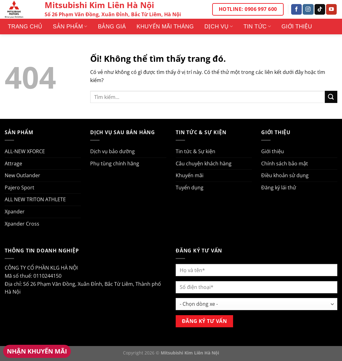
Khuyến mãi (189, 175)
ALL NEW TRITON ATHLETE (35, 199)
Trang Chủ (25, 26)
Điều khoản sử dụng (285, 175)
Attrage (13, 163)
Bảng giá (112, 26)
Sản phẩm (70, 26)
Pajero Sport (19, 187)
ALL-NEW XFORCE (25, 151)
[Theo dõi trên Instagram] (308, 9)
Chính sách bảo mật (284, 163)
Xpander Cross (22, 223)
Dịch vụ (218, 26)
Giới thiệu (296, 26)
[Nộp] (331, 97)
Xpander (15, 211)
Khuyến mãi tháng (165, 26)
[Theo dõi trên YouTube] (331, 9)
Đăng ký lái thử (278, 187)
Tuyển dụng (189, 187)
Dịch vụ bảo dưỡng (112, 151)
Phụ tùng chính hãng (114, 163)
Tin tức (257, 26)
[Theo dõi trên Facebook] (296, 9)
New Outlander (22, 175)
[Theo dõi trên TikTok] (320, 9)
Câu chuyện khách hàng (204, 163)
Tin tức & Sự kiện (195, 151)
